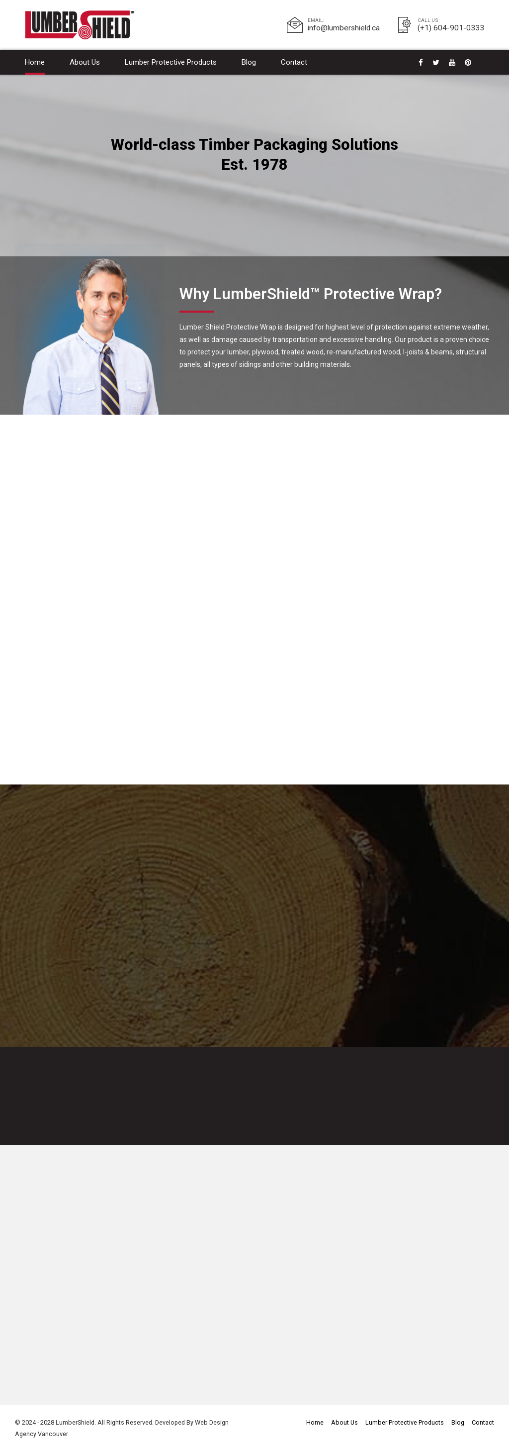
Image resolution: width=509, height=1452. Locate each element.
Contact (294, 62)
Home (35, 62)
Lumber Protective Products (171, 62)
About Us (85, 62)
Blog (249, 62)
